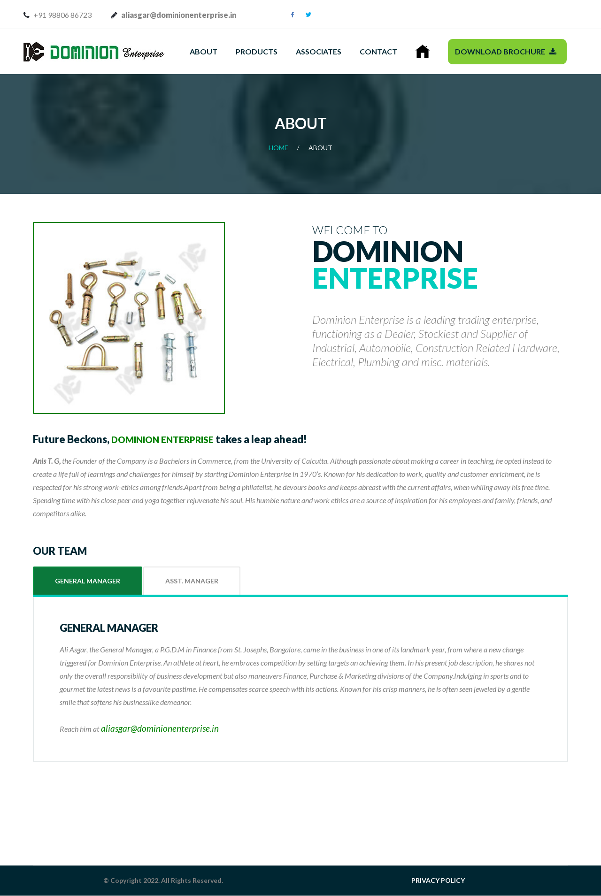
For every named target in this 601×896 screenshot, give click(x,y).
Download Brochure (505, 51)
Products (256, 51)
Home (278, 148)
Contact (378, 51)
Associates (318, 51)
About (203, 51)
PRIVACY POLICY (438, 880)
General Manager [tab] (87, 581)
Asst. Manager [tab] (191, 581)
